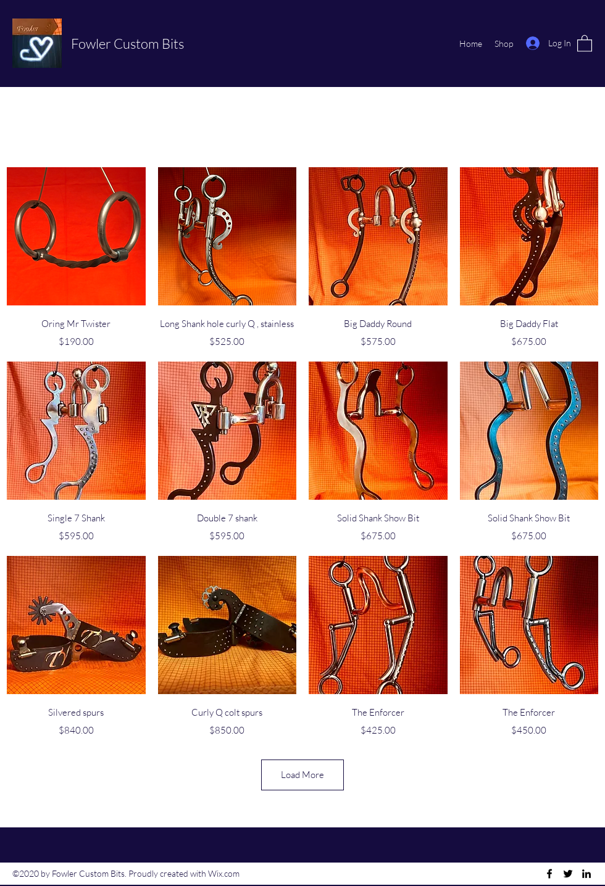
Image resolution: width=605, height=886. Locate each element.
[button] (584, 43)
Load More (302, 774)
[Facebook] (549, 873)
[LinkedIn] (586, 873)
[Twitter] (568, 873)
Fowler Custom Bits (127, 43)
